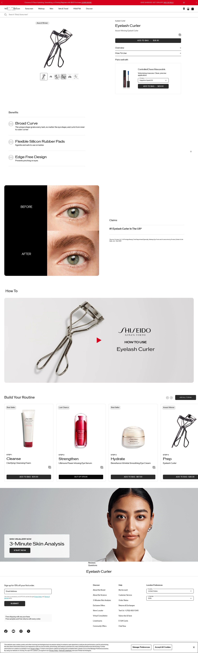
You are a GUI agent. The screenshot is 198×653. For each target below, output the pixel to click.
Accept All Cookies (163, 647)
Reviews (91, 563)
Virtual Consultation (100, 616)
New (73, 9)
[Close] (194, 647)
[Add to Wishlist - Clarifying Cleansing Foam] (49, 467)
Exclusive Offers (99, 605)
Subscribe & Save (125, 616)
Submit (15, 604)
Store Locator (98, 611)
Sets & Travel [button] (130, 9)
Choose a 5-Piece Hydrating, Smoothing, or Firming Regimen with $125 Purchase (58, 2)
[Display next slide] (171, 397)
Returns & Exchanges (127, 605)
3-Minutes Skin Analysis (102, 600)
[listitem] (28, 442)
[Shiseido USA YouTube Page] (13, 631)
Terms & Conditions (65, 650)
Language (151, 596)
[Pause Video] (191, 151)
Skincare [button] (83, 9)
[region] (99, 647)
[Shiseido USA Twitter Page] (28, 631)
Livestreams (97, 621)
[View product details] (126, 78)
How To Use (121, 53)
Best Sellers (61, 9)
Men (118, 9)
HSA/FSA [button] (144, 9)
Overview (119, 48)
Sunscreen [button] (96, 9)
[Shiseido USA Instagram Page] (21, 631)
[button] (192, 8)
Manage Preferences (141, 647)
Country (150, 589)
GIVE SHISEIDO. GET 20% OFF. (157, 2)
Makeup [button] (108, 9)
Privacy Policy (38, 596)
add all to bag (185, 397)
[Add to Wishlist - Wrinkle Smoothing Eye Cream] (154, 467)
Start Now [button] (20, 550)
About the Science (100, 595)
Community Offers (99, 626)
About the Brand (99, 590)
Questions (92, 565)
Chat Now (122, 626)
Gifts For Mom (47, 9)
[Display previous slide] (167, 397)
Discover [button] (156, 9)
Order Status (123, 600)
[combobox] (101, 14)
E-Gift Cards (123, 621)
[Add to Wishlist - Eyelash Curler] (180, 35)
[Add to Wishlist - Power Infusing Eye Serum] (101, 467)
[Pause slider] (184, 3)
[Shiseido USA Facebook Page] (5, 631)
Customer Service (125, 595)
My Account (123, 590)
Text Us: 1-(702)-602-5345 (129, 611)
